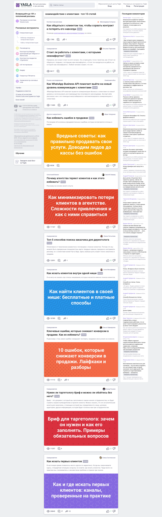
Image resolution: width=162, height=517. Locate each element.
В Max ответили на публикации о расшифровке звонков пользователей (134, 90)
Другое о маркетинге (54, 114)
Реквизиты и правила (30, 109)
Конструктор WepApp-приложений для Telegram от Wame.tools (28, 53)
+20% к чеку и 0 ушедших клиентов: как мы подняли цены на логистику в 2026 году (134, 74)
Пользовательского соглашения (26, 115)
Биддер (20, 70)
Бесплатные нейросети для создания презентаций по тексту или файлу (134, 120)
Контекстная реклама (54, 22)
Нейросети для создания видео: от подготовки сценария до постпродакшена (133, 55)
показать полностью (130, 51)
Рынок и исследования (55, 80)
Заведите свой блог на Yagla (25, 162)
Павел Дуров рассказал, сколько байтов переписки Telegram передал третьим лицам (134, 272)
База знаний (20, 100)
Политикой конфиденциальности (22, 121)
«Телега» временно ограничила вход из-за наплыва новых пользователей (134, 171)
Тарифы (18, 87)
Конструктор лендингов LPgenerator (26, 59)
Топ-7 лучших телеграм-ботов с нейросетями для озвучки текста (133, 378)
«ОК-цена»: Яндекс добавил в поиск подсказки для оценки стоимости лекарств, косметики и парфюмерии (134, 287)
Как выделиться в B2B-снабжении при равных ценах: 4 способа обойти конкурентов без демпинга (134, 30)
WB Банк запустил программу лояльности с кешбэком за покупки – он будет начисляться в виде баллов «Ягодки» (134, 241)
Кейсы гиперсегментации (29, 42)
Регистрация (139, 6)
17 (60, 511)
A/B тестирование (24, 64)
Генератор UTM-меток (25, 75)
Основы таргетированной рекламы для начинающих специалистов (133, 313)
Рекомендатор (23, 48)
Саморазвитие (52, 49)
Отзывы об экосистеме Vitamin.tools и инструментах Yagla (28, 95)
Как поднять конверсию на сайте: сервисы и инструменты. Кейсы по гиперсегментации (133, 193)
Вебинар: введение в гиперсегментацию (27, 38)
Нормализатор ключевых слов (27, 81)
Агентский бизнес (53, 174)
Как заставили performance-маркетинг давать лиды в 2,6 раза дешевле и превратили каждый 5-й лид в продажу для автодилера (134, 330)
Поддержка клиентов (23, 91)
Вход (110, 6)
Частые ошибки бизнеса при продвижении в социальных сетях (133, 355)
